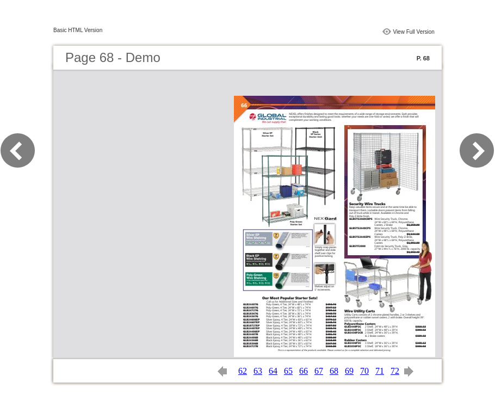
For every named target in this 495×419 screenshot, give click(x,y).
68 (334, 370)
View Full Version (414, 32)
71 (379, 370)
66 (303, 370)
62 (242, 370)
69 (349, 370)
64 (273, 370)
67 (318, 370)
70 (364, 370)
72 (395, 370)
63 (257, 370)
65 (288, 370)
